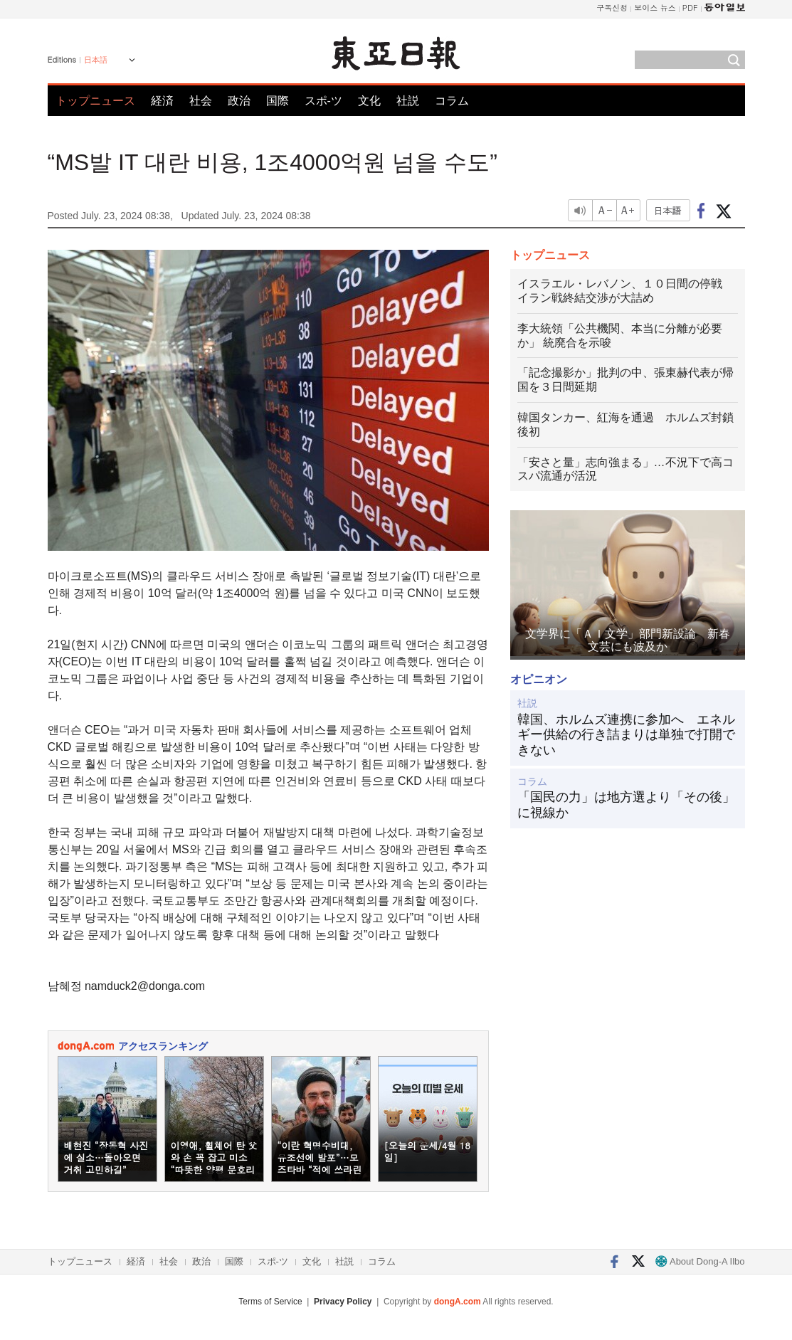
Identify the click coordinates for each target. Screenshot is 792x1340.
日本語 (95, 60)
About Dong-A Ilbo (699, 1261)
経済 (162, 101)
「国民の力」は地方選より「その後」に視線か (626, 805)
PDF (690, 7)
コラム (452, 101)
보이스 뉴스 (655, 7)
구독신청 (612, 7)
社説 (407, 101)
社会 (200, 101)
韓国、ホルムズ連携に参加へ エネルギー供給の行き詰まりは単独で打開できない (626, 734)
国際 (277, 101)
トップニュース (95, 101)
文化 (369, 101)
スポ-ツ (323, 101)
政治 (239, 101)
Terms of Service (270, 1302)
